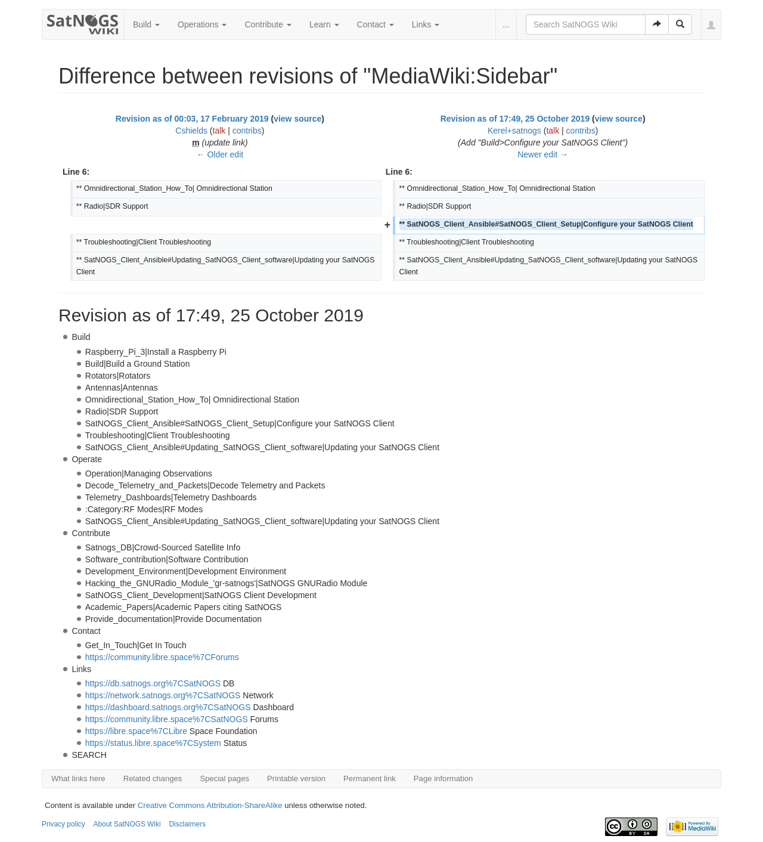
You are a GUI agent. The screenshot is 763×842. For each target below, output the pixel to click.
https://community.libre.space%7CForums (162, 657)
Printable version (296, 778)
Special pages (224, 778)
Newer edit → (542, 154)
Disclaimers (187, 824)
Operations (202, 24)
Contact (375, 24)
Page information (443, 778)
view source (297, 118)
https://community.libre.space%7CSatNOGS (166, 719)
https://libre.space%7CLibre (136, 731)
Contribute (267, 24)
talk (219, 130)
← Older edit (220, 154)
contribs (247, 130)
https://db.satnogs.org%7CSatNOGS (153, 683)
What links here (78, 778)
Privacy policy (63, 824)
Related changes (152, 778)
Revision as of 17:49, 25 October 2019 (515, 118)
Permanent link (369, 778)
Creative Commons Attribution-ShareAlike (210, 805)
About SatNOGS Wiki (127, 824)
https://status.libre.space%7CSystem (153, 743)
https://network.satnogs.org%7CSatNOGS (163, 695)
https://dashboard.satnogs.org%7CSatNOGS (168, 707)
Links (426, 24)
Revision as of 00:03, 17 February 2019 (192, 118)
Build (146, 24)
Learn (324, 24)
